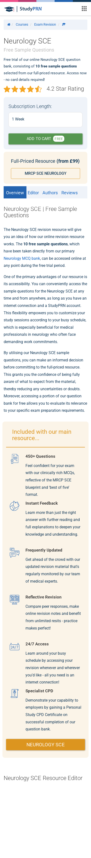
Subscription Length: (30, 106)
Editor (33, 192)
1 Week (18, 119)
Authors (50, 192)
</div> (45, 812)
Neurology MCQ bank (22, 258)
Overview (15, 192)
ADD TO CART (45, 139)
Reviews (69, 192)
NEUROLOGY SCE (45, 745)
